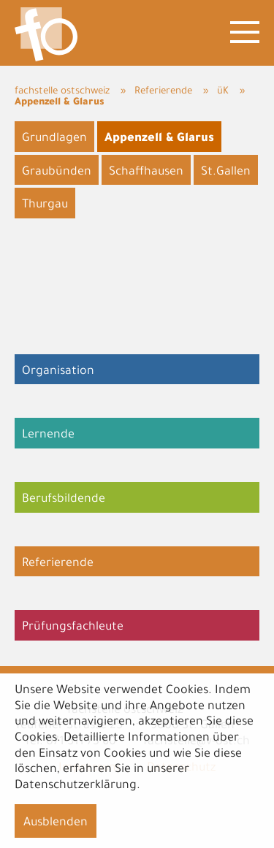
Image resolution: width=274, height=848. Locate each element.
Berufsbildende (63, 499)
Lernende (48, 435)
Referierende (163, 91)
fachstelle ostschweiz (62, 91)
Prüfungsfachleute (72, 627)
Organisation (58, 371)
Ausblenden (55, 823)
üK (223, 91)
